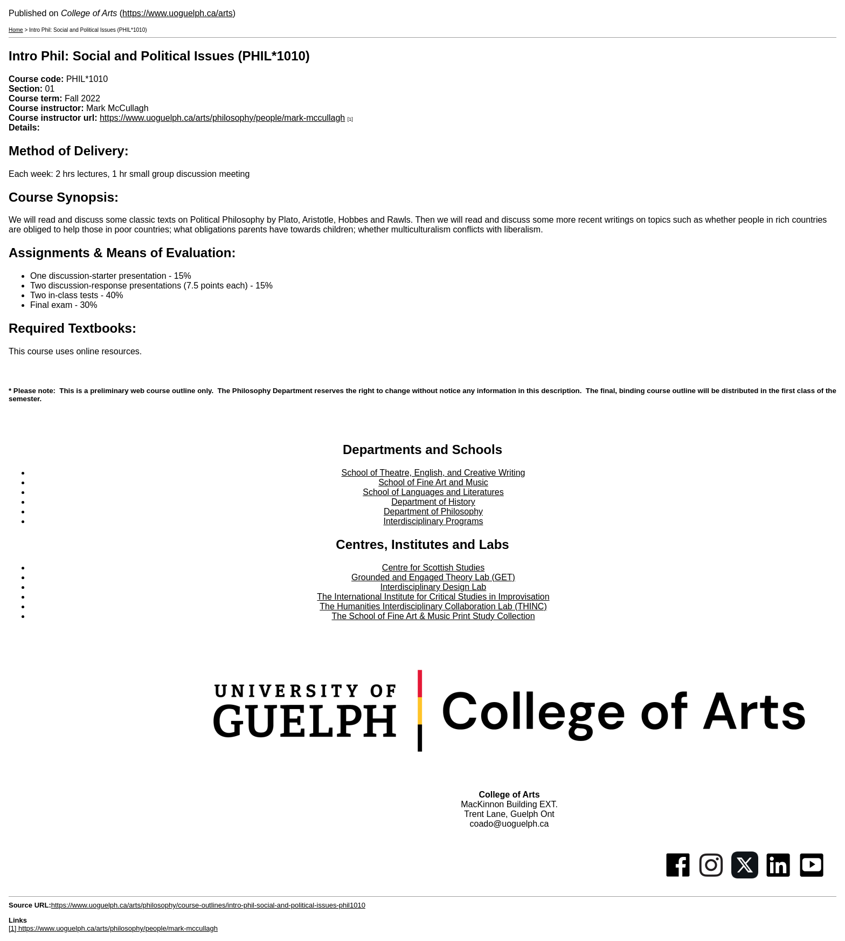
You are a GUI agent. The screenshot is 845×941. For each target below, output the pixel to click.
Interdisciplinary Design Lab (433, 587)
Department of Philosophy (433, 511)
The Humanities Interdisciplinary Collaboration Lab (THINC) (433, 606)
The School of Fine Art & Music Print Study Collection (433, 616)
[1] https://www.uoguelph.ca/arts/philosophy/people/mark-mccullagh (113, 928)
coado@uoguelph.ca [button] (509, 823)
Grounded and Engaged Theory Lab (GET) (433, 577)
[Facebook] (677, 875)
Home (16, 30)
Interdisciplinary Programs (433, 521)
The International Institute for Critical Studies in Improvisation (433, 596)
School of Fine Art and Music (433, 482)
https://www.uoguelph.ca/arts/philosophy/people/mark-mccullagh (222, 117)
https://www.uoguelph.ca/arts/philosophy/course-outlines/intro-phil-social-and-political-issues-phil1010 (208, 905)
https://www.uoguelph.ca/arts (177, 13)
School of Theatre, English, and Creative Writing (433, 472)
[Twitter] (744, 875)
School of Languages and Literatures (433, 492)
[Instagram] (711, 875)
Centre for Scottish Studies (433, 567)
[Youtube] (811, 875)
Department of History (433, 501)
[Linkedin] (778, 875)
